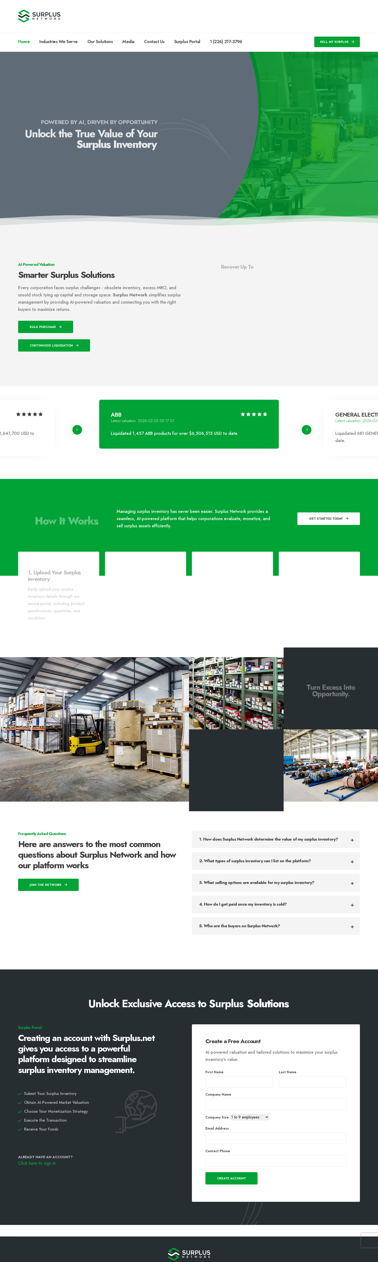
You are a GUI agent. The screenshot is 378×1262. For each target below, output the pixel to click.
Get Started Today (328, 518)
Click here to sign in (37, 1163)
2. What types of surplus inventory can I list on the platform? (255, 861)
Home (24, 42)
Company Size (217, 1117)
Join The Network (48, 885)
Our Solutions (100, 42)
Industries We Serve (58, 42)
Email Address (217, 1128)
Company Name (218, 1094)
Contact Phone (217, 1151)
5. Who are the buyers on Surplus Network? (239, 926)
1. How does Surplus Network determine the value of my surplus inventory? (268, 839)
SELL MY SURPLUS (337, 41)
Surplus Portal (187, 42)
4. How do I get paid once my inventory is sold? (243, 904)
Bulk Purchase (46, 327)
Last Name (287, 1072)
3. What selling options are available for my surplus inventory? (257, 882)
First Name (214, 1072)
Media (128, 42)
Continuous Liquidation (54, 345)
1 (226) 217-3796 (226, 42)
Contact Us (154, 42)
